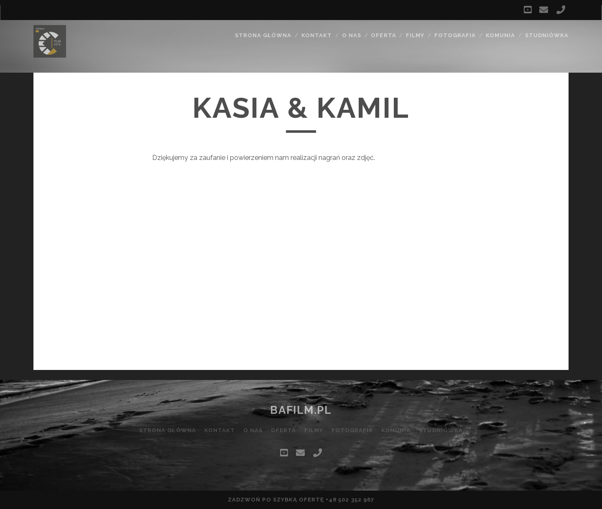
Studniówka (547, 35)
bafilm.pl (301, 410)
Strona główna (263, 35)
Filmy (415, 35)
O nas (351, 35)
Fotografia (455, 35)
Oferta (383, 35)
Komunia (500, 35)
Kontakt (316, 35)
